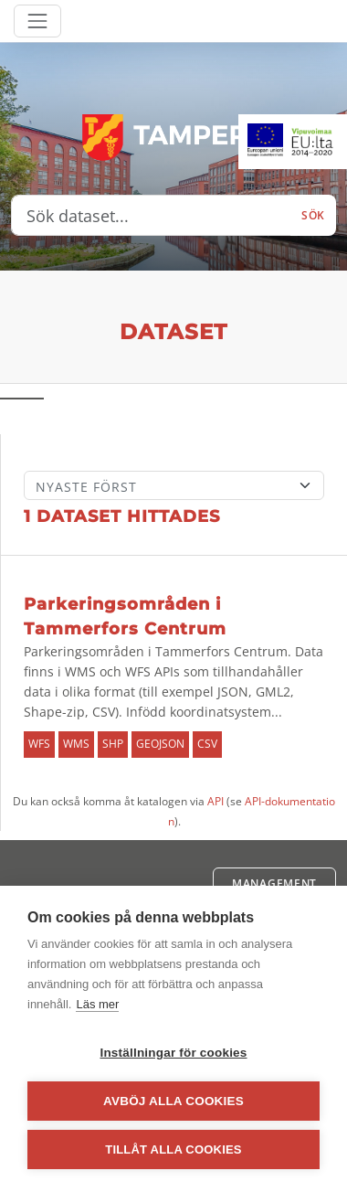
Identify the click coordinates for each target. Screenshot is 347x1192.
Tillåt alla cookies (173, 1149)
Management (274, 883)
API (215, 801)
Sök (313, 215)
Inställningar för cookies (173, 1052)
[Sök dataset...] (151, 216)
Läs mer (97, 1004)
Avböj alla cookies (173, 1101)
